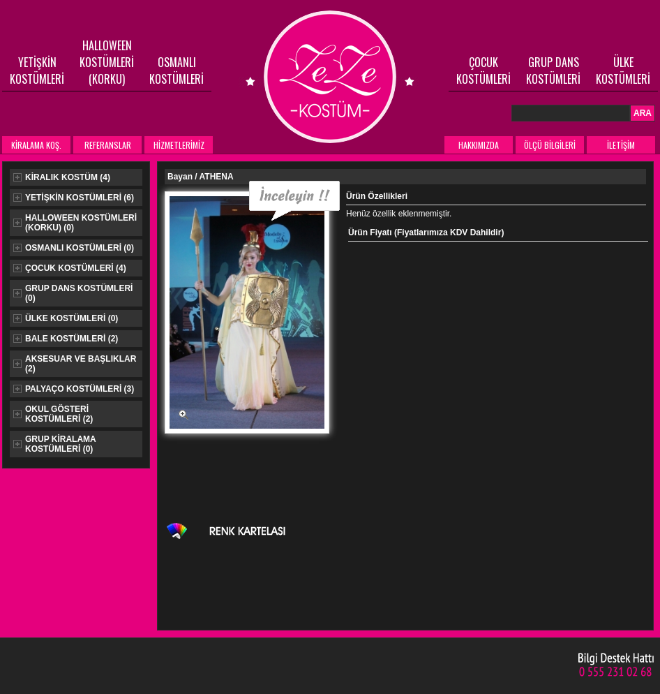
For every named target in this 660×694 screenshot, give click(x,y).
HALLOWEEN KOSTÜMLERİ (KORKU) (107, 62)
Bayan (181, 177)
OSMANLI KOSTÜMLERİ (176, 70)
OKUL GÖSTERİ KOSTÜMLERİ (53, 414)
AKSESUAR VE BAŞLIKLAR (74, 364)
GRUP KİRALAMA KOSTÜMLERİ (54, 444)
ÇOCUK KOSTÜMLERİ (483, 70)
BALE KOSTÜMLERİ (65, 338)
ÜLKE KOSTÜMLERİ (623, 70)
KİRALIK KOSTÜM (61, 177)
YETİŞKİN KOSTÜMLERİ (37, 70)
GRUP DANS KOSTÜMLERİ (553, 70)
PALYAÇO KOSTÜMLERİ (73, 389)
